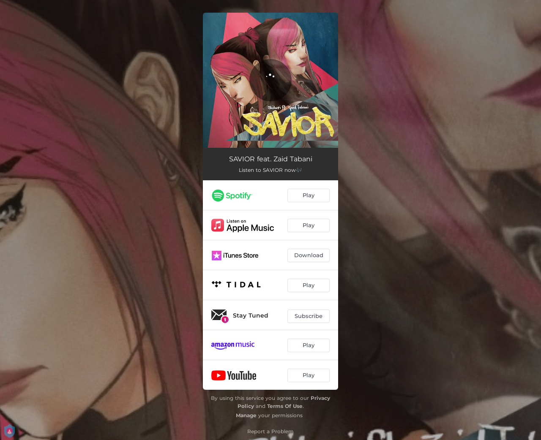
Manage (246, 415)
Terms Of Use (285, 406)
